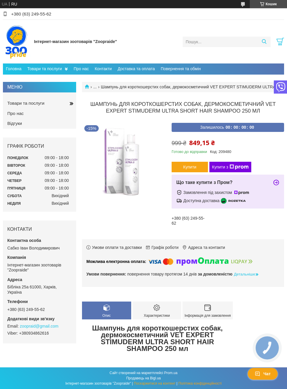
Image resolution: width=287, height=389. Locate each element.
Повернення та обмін (181, 68)
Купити (190, 167)
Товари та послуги (44, 68)
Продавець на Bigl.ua (143, 378)
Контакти (103, 68)
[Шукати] (264, 42)
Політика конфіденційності (200, 383)
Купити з (230, 167)
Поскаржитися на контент (154, 383)
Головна (13, 68)
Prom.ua (170, 373)
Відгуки (14, 123)
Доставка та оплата (136, 68)
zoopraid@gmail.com (39, 326)
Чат (263, 373)
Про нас (81, 68)
